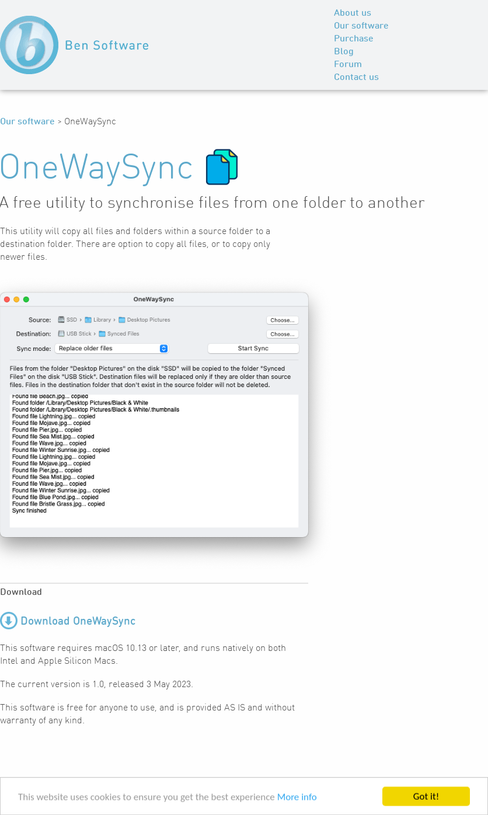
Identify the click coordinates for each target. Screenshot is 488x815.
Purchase (354, 39)
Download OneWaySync (77, 622)
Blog (344, 52)
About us (352, 13)
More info (297, 798)
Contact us (356, 77)
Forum (348, 64)
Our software (361, 26)
